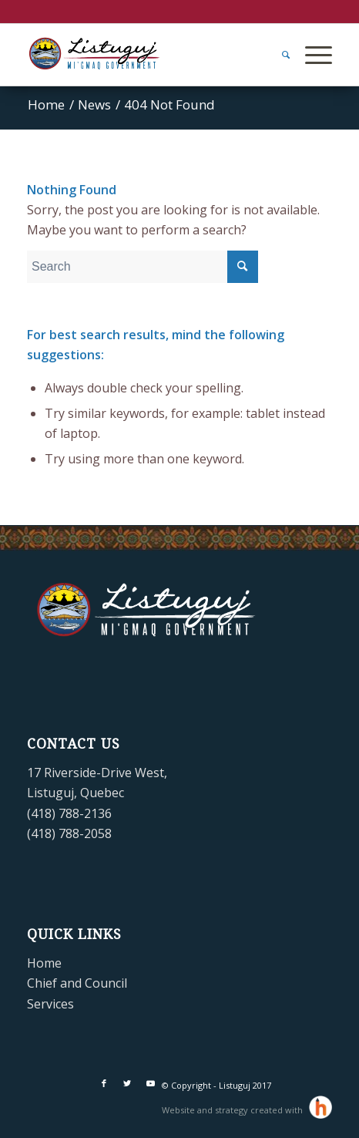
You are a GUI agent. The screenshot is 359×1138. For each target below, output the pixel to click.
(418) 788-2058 (69, 833)
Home (44, 963)
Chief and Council (77, 983)
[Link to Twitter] (127, 1083)
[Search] (278, 55)
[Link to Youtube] (150, 1083)
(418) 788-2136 (69, 813)
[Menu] (311, 55)
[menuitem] (278, 55)
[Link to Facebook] (104, 1083)
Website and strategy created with (233, 1110)
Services (50, 1003)
